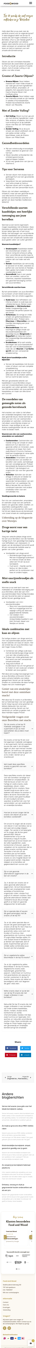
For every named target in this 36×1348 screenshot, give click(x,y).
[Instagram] (9, 1329)
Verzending (6, 1311)
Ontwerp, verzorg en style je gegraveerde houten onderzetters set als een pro (17, 1189)
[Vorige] (5, 1238)
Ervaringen (6, 1309)
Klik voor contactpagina (11, 1294)
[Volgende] (31, 1238)
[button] (30, 3)
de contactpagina (9, 1325)
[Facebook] (4, 1329)
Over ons (6, 1306)
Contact (5, 1304)
